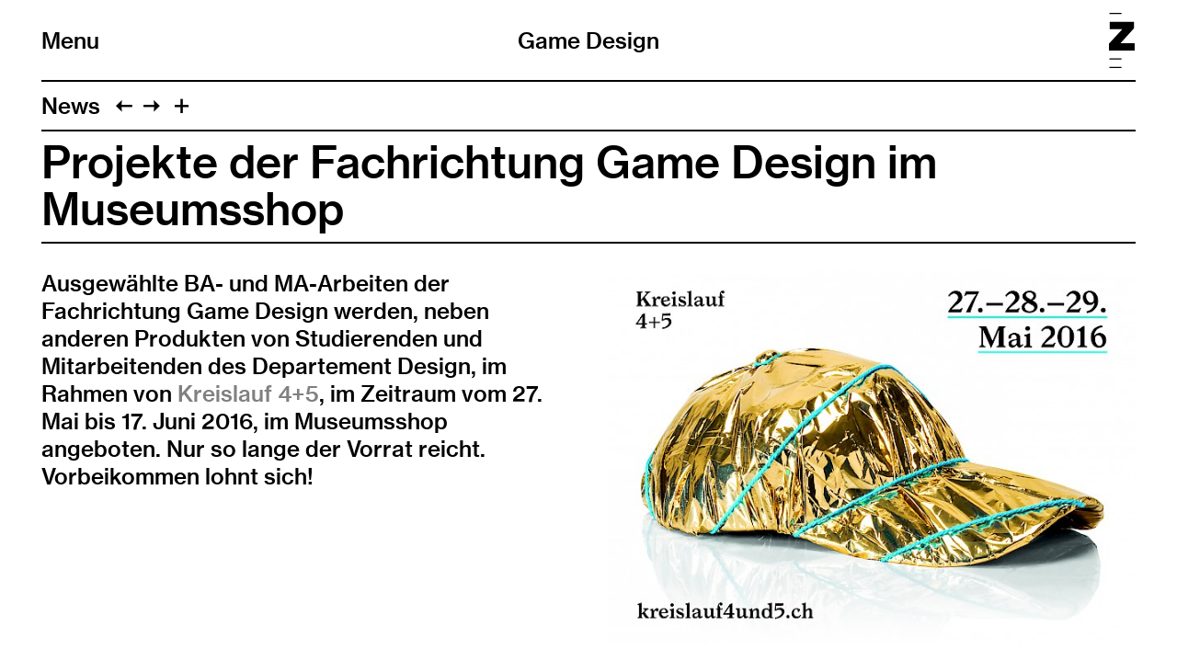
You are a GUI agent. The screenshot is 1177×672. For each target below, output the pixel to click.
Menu (70, 40)
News (70, 106)
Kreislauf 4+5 (248, 393)
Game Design (588, 40)
